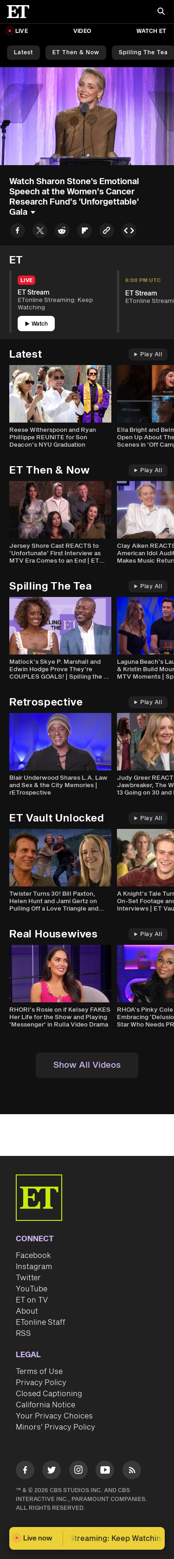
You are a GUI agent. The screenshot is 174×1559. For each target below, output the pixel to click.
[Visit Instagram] (78, 1471)
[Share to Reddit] (62, 232)
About (27, 1311)
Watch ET (151, 31)
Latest (23, 52)
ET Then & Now (75, 52)
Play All (148, 354)
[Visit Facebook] (25, 1471)
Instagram (34, 1266)
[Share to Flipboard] (84, 232)
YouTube (31, 1289)
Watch (36, 324)
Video (82, 31)
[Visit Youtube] (105, 1471)
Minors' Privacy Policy (55, 1427)
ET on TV (32, 1300)
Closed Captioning (49, 1393)
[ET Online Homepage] (21, 11)
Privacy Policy (41, 1382)
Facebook (33, 1255)
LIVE (21, 31)
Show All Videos (87, 1065)
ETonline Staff (40, 1322)
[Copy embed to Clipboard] (129, 232)
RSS (23, 1333)
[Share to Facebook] (17, 232)
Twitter (28, 1277)
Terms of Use (39, 1371)
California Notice (45, 1405)
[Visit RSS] (131, 1471)
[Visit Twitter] (51, 1471)
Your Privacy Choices (54, 1416)
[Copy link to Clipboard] (106, 232)
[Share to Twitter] (40, 232)
